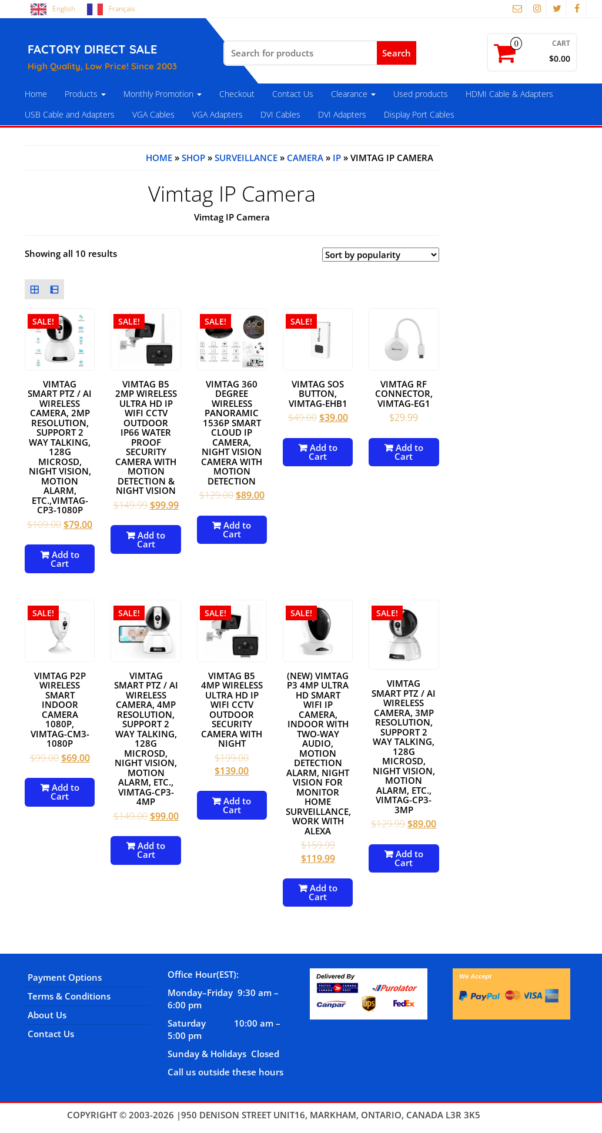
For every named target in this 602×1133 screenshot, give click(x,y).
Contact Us (292, 93)
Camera (305, 157)
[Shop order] (380, 255)
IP (337, 157)
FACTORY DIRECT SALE (92, 49)
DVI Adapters (342, 114)
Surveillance (246, 157)
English (63, 9)
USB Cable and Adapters (70, 114)
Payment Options (65, 977)
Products (85, 93)
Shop (193, 157)
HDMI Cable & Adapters (509, 93)
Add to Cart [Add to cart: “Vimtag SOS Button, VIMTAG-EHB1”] (323, 452)
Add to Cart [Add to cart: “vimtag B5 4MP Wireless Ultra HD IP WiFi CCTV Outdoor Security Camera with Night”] (237, 805)
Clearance (353, 93)
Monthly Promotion (162, 93)
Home (36, 93)
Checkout (237, 93)
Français (122, 9)
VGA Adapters (217, 114)
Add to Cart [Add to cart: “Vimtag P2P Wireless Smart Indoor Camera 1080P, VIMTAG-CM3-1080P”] (65, 791)
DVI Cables (280, 114)
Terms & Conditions (69, 996)
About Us (47, 1015)
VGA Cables (153, 114)
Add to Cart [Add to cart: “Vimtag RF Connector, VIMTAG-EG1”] (408, 452)
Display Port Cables (419, 114)
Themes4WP (509, 1115)
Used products (420, 93)
